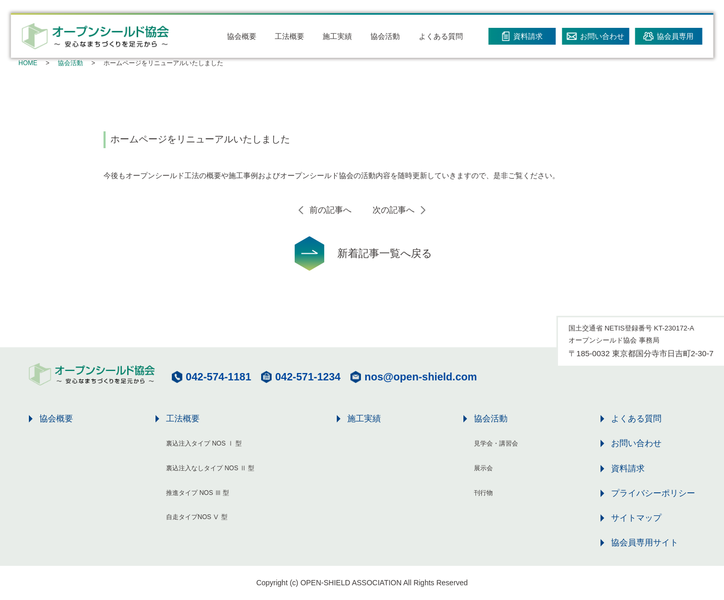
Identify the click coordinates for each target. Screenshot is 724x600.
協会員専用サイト (644, 542)
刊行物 (483, 492)
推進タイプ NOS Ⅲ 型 (197, 492)
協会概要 (241, 36)
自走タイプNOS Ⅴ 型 (196, 517)
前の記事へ (330, 209)
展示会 (483, 468)
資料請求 (628, 468)
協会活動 (385, 36)
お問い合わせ (636, 443)
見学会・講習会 (496, 443)
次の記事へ (394, 209)
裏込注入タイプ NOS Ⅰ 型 (204, 443)
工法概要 (289, 36)
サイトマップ (636, 517)
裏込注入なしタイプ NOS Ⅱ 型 (210, 468)
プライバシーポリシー (653, 493)
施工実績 (337, 36)
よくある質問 (441, 36)
